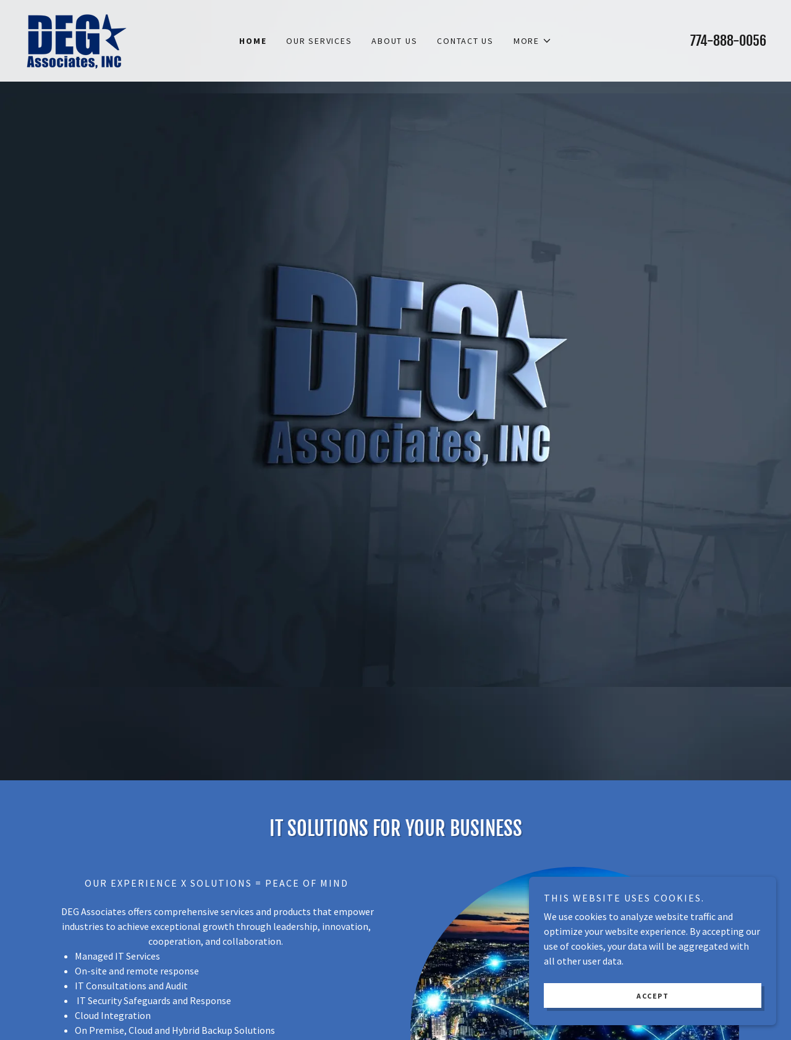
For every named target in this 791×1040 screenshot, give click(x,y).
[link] (76, 39)
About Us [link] (394, 40)
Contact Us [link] (465, 40)
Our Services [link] (319, 40)
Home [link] (252, 40)
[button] (533, 40)
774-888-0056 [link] (728, 40)
